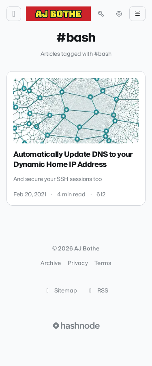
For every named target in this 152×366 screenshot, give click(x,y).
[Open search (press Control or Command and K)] (101, 13)
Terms (102, 263)
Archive (51, 263)
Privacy (78, 263)
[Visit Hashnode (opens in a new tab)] (76, 326)
